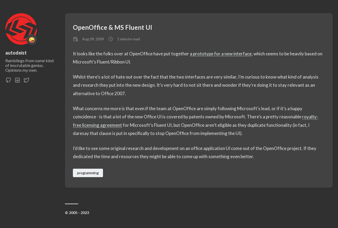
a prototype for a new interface (221, 53)
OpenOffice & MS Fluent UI (112, 27)
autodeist (16, 53)
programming (88, 173)
